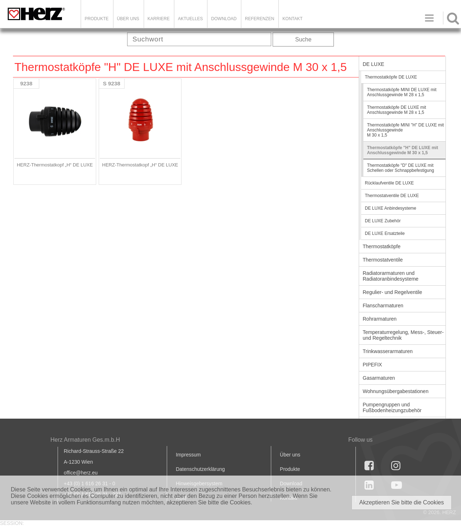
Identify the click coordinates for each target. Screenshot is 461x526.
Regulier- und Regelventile (392, 292)
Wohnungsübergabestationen (396, 391)
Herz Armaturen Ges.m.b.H (85, 440)
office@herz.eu (81, 473)
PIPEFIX (372, 364)
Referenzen (259, 18)
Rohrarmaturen (380, 319)
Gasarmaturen (379, 378)
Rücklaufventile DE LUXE (389, 183)
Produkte (97, 18)
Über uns (290, 455)
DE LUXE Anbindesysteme (390, 208)
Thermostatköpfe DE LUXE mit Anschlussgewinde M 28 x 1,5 (396, 110)
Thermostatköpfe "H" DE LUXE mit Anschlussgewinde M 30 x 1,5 (402, 150)
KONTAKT (292, 18)
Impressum (188, 455)
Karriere (159, 18)
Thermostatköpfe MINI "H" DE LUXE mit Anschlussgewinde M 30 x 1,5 (405, 130)
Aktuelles (190, 18)
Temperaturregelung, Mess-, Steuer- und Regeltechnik (403, 335)
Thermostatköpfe (381, 246)
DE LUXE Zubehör (382, 220)
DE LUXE (373, 64)
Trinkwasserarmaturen (388, 351)
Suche (303, 39)
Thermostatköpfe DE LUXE (391, 77)
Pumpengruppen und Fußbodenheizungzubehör (392, 407)
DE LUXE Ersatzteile (385, 233)
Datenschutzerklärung (200, 469)
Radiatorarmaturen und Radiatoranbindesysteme (391, 276)
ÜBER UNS (128, 18)
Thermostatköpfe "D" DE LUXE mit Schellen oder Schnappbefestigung (400, 168)
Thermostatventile (383, 260)
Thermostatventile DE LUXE (392, 195)
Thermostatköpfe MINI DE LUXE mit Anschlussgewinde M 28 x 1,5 (402, 92)
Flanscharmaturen (383, 305)
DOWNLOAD (224, 18)
